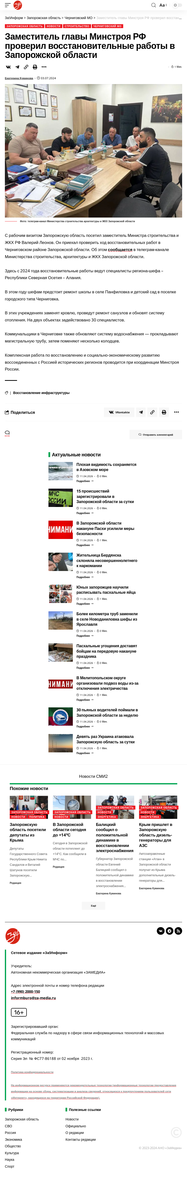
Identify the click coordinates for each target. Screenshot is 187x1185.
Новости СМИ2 (93, 776)
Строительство (77, 26)
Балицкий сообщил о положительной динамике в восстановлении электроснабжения (114, 837)
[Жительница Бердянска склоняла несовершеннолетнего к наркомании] (84, 577)
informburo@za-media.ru (34, 998)
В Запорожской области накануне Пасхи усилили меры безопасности (105, 528)
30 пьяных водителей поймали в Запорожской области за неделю (107, 712)
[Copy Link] (26, 67)
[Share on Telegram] (17, 67)
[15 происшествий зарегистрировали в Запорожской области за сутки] (84, 513)
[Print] (35, 67)
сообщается (120, 249)
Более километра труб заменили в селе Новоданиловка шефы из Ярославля (107, 619)
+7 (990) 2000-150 (27, 991)
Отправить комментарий (154, 434)
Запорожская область (25, 26)
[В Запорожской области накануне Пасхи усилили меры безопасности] (84, 545)
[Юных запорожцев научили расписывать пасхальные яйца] (84, 604)
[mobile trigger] (9, 5)
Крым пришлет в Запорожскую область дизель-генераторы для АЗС (155, 835)
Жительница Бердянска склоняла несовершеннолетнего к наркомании (106, 560)
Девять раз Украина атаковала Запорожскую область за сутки (105, 739)
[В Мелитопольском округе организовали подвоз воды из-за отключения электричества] (84, 700)
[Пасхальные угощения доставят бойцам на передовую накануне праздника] (84, 668)
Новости (53, 26)
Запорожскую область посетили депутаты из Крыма (28, 832)
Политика (37, 817)
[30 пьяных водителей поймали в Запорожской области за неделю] (84, 726)
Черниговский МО (108, 26)
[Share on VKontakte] (8, 67)
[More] (43, 67)
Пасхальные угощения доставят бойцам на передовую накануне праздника (106, 651)
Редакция (15, 883)
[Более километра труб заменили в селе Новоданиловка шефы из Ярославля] (84, 636)
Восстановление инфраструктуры (41, 392)
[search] (153, 5)
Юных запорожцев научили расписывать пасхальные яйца (106, 589)
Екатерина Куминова (19, 78)
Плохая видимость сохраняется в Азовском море (106, 467)
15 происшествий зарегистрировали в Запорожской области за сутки (105, 496)
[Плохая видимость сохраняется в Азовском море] (84, 481)
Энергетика (107, 817)
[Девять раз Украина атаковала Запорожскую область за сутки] (84, 753)
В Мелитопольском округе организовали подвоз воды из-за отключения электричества (107, 683)
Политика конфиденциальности (32, 1072)
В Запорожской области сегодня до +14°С (69, 830)
